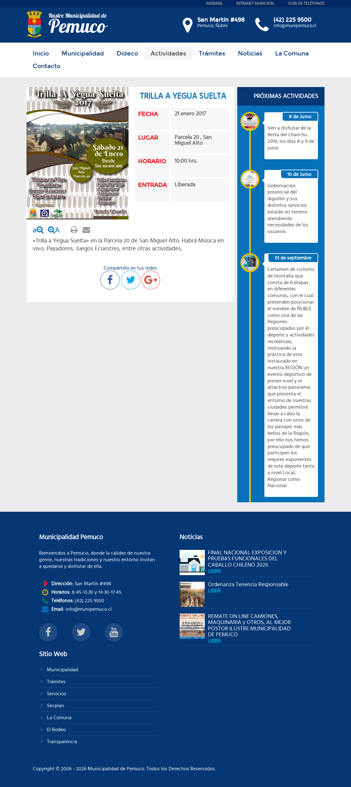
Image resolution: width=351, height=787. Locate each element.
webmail (214, 4)
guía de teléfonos (306, 4)
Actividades (168, 53)
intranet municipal (255, 4)
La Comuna (292, 53)
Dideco (127, 53)
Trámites (212, 53)
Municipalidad (82, 53)
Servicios (56, 693)
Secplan (55, 705)
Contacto (46, 66)
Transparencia (61, 741)
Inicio (41, 53)
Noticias (250, 53)
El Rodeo (56, 729)
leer (214, 571)
